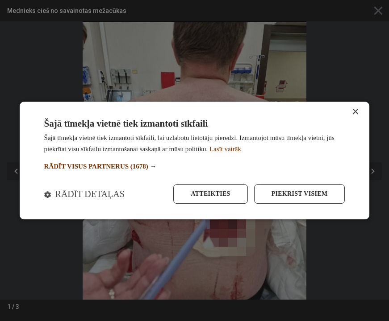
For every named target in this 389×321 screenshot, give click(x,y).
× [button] (354, 112)
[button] (194, 166)
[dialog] (195, 160)
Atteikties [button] (210, 193)
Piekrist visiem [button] (299, 193)
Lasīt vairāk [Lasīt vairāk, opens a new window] (225, 148)
